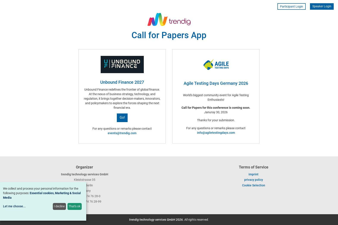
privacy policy (253, 179)
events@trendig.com (122, 133)
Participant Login (291, 6)
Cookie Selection (253, 185)
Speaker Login (321, 6)
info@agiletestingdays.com (216, 132)
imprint (253, 174)
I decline (59, 206)
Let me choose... (14, 206)
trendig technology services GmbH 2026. (156, 219)
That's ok (74, 206)
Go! (122, 117)
